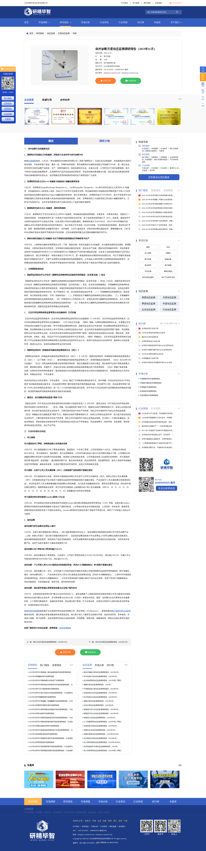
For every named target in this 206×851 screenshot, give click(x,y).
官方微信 (124, 3)
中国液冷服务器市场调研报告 (151, 383)
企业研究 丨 (165, 149)
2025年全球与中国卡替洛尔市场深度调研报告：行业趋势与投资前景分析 (51, 693)
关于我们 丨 (77, 826)
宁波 (125, 821)
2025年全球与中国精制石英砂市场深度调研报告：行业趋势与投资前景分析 (51, 738)
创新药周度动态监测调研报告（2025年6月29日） (102, 734)
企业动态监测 (148, 309)
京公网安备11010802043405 (107, 842)
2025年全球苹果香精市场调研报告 (41, 742)
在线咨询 (130, 81)
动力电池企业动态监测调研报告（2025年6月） (101, 697)
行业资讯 (104, 22)
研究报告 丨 (86, 826)
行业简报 (123, 22)
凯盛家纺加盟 (81, 812)
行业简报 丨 (155, 168)
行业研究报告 (29, 812)
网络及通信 (168, 271)
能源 (148, 247)
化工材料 (148, 253)
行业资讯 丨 (165, 168)
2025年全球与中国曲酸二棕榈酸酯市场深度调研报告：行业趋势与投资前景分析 (51, 701)
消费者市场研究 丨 (152, 151)
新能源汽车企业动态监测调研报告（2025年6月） (102, 713)
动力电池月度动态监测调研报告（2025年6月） (101, 738)
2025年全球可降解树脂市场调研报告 (42, 697)
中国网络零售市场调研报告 (150, 379)
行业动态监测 (169, 309)
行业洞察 (144, 165)
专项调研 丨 (155, 149)
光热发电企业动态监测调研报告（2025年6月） (101, 693)
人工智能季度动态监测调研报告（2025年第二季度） (103, 722)
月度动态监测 (64, 33)
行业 (175, 323)
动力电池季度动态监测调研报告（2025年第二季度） (103, 680)
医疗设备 (148, 259)
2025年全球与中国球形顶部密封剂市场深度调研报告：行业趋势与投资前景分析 (51, 718)
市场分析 (85, 22)
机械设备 (168, 259)
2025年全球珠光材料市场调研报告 (41, 713)
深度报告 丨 (155, 157)
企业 (167, 323)
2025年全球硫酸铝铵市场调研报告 (41, 676)
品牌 (171, 323)
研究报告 (65, 22)
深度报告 (8, 109)
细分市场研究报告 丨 (162, 160)
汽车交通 (148, 271)
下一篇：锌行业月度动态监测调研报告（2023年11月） (109, 642)
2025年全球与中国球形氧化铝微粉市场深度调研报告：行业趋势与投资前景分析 (51, 709)
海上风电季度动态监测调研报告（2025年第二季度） (103, 751)
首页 (26, 22)
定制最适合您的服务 (159, 177)
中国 (94, 821)
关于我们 (176, 22)
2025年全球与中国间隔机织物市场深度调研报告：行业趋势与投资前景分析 (51, 751)
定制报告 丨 (165, 157)
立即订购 (105, 81)
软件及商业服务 (148, 277)
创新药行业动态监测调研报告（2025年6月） (100, 718)
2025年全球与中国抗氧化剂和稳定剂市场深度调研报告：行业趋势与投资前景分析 (51, 685)
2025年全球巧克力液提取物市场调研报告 (44, 689)
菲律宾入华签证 (104, 812)
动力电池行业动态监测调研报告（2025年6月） (101, 676)
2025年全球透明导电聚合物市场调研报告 (44, 705)
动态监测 (51, 33)
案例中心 (173, 168)
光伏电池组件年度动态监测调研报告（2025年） (101, 746)
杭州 (120, 821)
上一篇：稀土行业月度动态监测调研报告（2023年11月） (47, 642)
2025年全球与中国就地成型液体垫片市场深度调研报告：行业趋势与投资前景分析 (51, 730)
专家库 (161, 151)
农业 (168, 247)
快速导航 (33, 801)
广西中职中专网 (68, 812)
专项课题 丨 (149, 160)
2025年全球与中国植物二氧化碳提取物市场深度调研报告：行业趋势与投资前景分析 (51, 672)
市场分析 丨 (146, 168)
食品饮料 (148, 265)
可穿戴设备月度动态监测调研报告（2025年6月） (102, 689)
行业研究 (117, 611)
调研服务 (144, 146)
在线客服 (158, 3)
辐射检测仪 (92, 812)
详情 (75, 33)
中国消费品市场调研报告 (149, 395)
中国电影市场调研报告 (148, 387)
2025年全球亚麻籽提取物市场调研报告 (43, 734)
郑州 (110, 821)
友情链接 (28, 809)
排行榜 (140, 22)
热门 (162, 323)
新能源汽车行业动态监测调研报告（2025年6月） (102, 709)
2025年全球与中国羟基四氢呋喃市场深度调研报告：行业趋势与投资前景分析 (51, 722)
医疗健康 (168, 265)
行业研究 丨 (146, 149)
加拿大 (88, 821)
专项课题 (85, 801)
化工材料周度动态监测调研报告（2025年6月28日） (103, 742)
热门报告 (8, 98)
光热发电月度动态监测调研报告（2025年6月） (101, 726)
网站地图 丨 (114, 826)
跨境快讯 (47, 812)
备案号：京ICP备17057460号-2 (84, 843)
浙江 (115, 821)
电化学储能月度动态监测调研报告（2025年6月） (102, 672)
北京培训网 (57, 812)
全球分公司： (78, 821)
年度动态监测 (169, 303)
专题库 (157, 22)
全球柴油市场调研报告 (148, 391)
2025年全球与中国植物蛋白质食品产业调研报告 (46, 680)
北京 (99, 821)
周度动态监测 (148, 297)
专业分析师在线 (166, 488)
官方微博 (136, 3)
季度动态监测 (148, 303)
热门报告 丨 (146, 157)
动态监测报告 (65, 628)
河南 (104, 821)
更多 (180, 99)
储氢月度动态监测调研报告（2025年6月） (99, 701)
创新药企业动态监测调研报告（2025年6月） (100, 730)
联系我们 (122, 826)
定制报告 (8, 103)
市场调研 (44, 22)
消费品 (168, 253)
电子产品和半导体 (168, 277)
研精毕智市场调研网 (33, 611)
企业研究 (127, 611)
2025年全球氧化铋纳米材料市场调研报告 (44, 726)
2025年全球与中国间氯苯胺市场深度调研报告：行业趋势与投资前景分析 (51, 747)
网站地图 (147, 3)
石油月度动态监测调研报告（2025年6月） (99, 705)
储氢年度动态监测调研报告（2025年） (98, 685)
